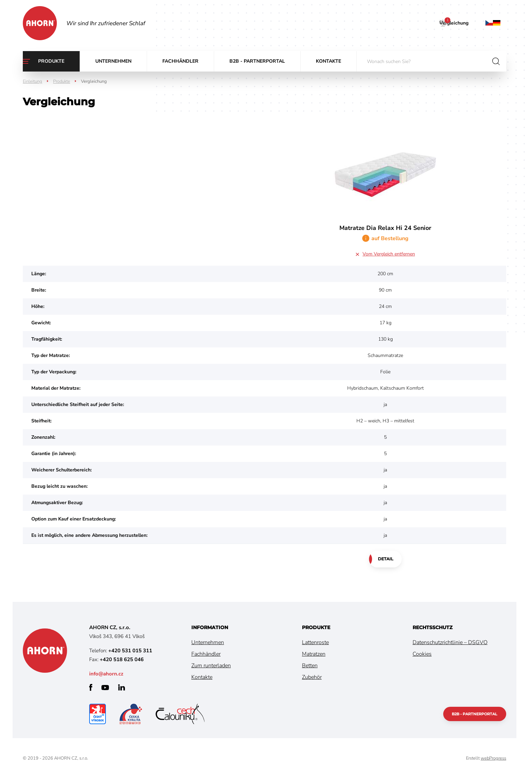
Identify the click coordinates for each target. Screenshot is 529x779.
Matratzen (313, 654)
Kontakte (328, 61)
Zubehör (312, 677)
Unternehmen (113, 61)
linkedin (121, 688)
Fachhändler (180, 61)
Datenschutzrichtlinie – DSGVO (450, 642)
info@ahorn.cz (106, 674)
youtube (105, 687)
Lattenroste (315, 642)
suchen (496, 61)
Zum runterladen (211, 666)
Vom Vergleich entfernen (389, 254)
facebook (90, 687)
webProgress (493, 758)
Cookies (422, 654)
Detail (385, 559)
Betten (310, 666)
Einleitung (32, 81)
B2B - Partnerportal (257, 61)
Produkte (51, 61)
